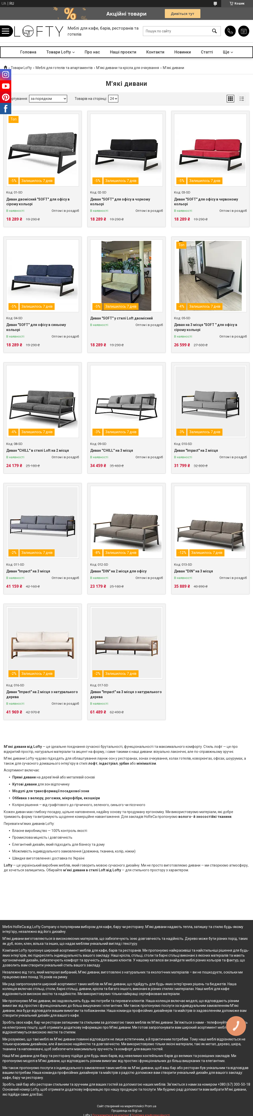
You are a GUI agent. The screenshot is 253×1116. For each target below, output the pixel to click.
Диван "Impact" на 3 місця (28, 571)
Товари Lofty (58, 52)
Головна (28, 52)
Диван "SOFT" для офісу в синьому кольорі (36, 327)
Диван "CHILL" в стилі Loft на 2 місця (37, 450)
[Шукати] (214, 31)
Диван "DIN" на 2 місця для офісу (118, 571)
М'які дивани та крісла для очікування (127, 68)
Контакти (155, 52)
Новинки (182, 52)
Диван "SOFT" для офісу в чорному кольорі (120, 201)
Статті (207, 52)
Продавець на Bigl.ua (126, 1110)
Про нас (92, 52)
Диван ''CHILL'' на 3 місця (111, 450)
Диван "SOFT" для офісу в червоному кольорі (206, 201)
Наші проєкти (123, 52)
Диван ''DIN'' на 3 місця (193, 571)
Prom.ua (150, 1106)
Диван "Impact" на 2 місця (196, 450)
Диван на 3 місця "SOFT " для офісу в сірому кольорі (205, 327)
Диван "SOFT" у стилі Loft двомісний (121, 318)
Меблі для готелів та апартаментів (64, 68)
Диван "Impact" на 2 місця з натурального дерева (42, 694)
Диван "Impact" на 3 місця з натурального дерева (126, 694)
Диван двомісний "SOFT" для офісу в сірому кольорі (38, 201)
